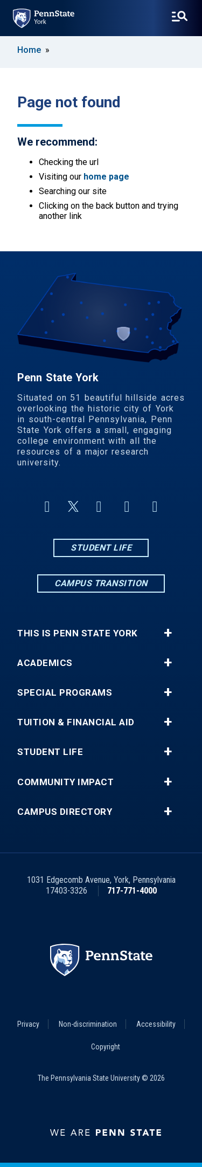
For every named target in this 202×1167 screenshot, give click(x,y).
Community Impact (65, 782)
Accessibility (156, 1024)
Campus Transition (101, 583)
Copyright (105, 1046)
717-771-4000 (132, 890)
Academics (45, 663)
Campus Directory (64, 812)
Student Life (101, 548)
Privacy (28, 1024)
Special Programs (64, 693)
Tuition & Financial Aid (76, 722)
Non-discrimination (88, 1024)
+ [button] (168, 633)
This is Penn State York (77, 633)
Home (29, 50)
